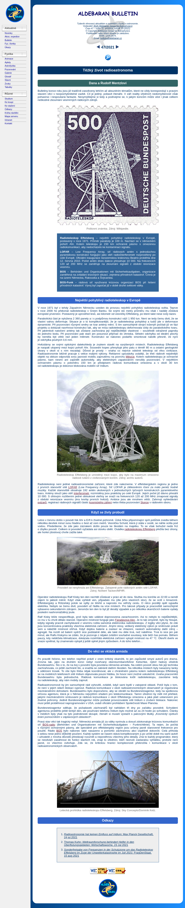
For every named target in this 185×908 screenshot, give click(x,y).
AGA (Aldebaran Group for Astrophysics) (113, 26)
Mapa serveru (11, 116)
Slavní (8, 80)
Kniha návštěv (11, 113)
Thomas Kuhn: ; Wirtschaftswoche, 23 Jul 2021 (99, 843)
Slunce (144, 502)
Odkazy (8, 109)
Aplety (8, 62)
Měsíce (130, 356)
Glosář (8, 76)
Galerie (8, 73)
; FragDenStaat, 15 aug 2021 (108, 852)
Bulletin (8, 40)
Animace (9, 58)
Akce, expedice (12, 36)
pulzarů (42, 502)
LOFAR (72, 487)
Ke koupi (9, 102)
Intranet (8, 120)
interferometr (81, 493)
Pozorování (10, 69)
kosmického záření (100, 502)
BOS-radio (49, 724)
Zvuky (7, 83)
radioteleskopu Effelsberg (140, 529)
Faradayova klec (125, 619)
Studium (9, 98)
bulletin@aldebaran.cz (111, 38)
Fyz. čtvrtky (10, 43)
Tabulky (8, 87)
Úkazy (8, 47)
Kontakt (8, 123)
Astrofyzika (10, 66)
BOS (59, 730)
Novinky (8, 33)
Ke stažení (10, 106)
